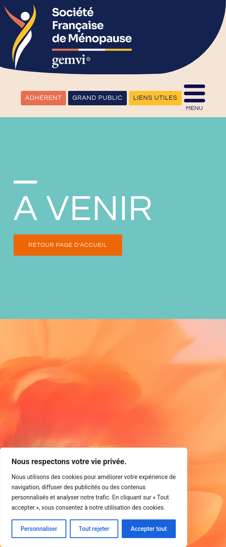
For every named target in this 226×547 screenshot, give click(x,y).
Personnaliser (38, 528)
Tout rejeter (94, 528)
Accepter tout (149, 528)
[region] (93, 497)
